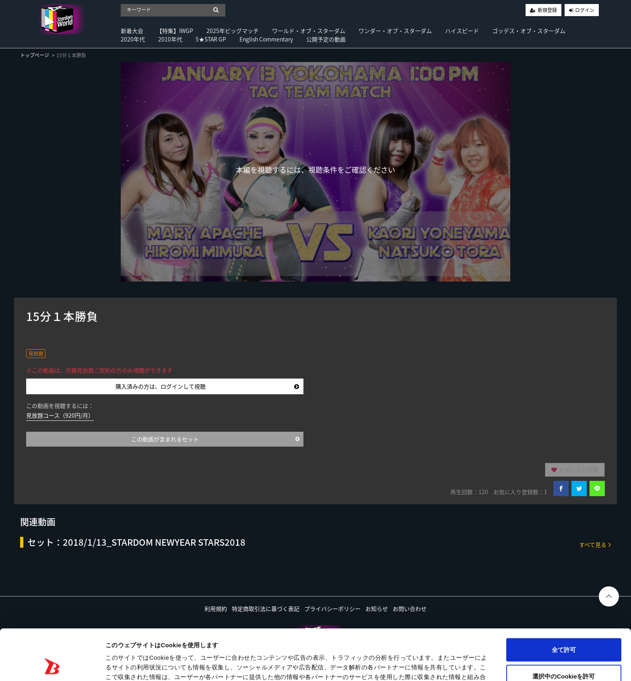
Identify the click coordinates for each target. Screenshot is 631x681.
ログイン (584, 10)
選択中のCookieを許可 (563, 628)
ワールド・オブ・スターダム (308, 31)
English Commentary (266, 39)
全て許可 (564, 601)
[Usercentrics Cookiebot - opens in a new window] (52, 665)
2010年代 (170, 39)
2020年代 (133, 39)
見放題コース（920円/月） (60, 415)
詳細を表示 (388, 665)
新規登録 (547, 10)
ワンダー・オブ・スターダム (395, 31)
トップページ (34, 55)
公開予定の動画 (326, 39)
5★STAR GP (211, 39)
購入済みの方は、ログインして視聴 (207, 386)
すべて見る (595, 544)
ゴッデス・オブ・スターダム (528, 31)
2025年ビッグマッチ (232, 31)
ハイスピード (462, 31)
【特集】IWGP (175, 31)
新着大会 (132, 31)
